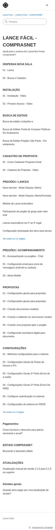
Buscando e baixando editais (18, 451)
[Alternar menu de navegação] (47, 5)
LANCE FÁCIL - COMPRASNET (29, 15)
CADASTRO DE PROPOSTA (20, 156)
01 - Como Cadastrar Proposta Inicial (22, 162)
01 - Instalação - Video (14, 96)
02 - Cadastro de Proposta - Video (20, 170)
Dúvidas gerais (12, 484)
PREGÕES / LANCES (16, 181)
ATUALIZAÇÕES (13, 462)
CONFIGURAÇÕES (14, 348)
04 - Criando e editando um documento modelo (27, 317)
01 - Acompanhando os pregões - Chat (23, 256)
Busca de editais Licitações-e (18, 121)
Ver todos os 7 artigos (13, 412)
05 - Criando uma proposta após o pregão (24, 325)
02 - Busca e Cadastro (14, 78)
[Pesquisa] (25, 22)
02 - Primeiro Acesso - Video (17, 103)
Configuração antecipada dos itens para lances (27, 231)
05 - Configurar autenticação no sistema (23, 396)
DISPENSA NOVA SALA (17, 64)
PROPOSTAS (11, 287)
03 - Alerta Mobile (12, 275)
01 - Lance (8, 70)
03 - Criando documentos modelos (21, 309)
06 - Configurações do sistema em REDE (24, 404)
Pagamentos (10, 423)
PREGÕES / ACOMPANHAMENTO (24, 250)
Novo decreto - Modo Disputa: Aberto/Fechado (27, 195)
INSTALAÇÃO (11, 89)
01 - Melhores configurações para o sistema (25, 354)
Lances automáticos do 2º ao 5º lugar (22, 223)
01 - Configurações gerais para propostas (24, 293)
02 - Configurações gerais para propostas (24, 301)
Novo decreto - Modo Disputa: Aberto (22, 187)
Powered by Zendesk (42, 527)
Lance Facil (7, 15)
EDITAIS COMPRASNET (18, 445)
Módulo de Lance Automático (18, 203)
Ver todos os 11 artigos (14, 238)
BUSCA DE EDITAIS (15, 115)
